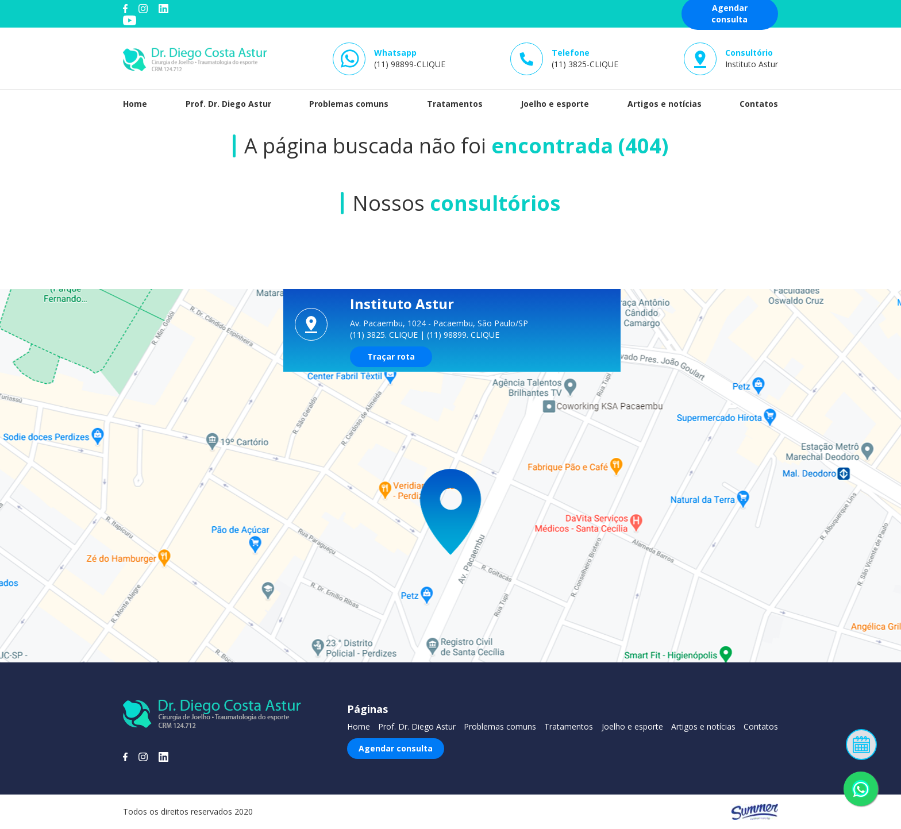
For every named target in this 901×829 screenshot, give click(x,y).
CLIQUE (403, 334)
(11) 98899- (409, 58)
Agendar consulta (396, 748)
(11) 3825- (585, 58)
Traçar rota (391, 356)
